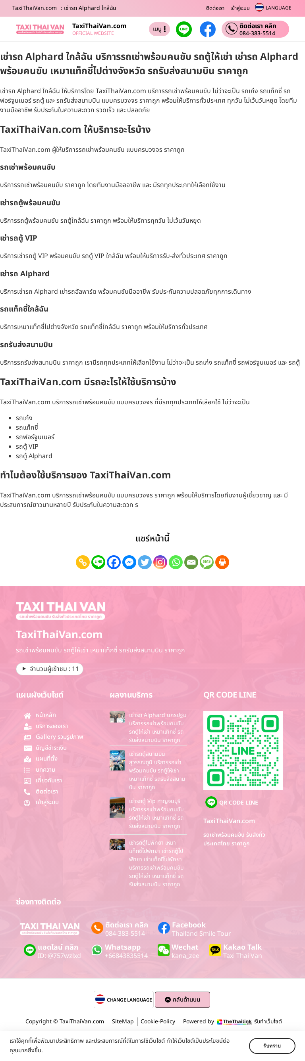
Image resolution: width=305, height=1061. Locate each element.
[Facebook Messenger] (129, 562)
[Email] (191, 562)
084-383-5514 (257, 33)
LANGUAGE (278, 7)
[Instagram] (160, 562)
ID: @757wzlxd (59, 956)
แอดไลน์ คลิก (58, 947)
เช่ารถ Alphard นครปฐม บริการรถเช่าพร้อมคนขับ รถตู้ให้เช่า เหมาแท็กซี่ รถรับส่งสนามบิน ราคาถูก (158, 727)
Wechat (185, 947)
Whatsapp (123, 947)
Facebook (189, 925)
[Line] (98, 562)
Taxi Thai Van (242, 956)
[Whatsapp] (176, 562)
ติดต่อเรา (215, 8)
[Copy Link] (83, 562)
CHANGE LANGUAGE (129, 1000)
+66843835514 (126, 956)
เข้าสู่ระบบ (240, 8)
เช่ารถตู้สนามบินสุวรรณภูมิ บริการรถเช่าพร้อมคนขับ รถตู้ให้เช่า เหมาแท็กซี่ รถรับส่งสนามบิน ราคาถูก (157, 770)
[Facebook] (114, 562)
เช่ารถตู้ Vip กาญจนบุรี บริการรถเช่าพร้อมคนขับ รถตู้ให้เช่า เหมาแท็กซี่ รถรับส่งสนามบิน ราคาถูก (156, 813)
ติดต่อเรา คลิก (257, 26)
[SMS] (207, 562)
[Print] (222, 562)
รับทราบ (272, 1046)
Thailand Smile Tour (201, 934)
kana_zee (185, 956)
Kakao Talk (242, 947)
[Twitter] (145, 562)
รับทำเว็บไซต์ (268, 1021)
